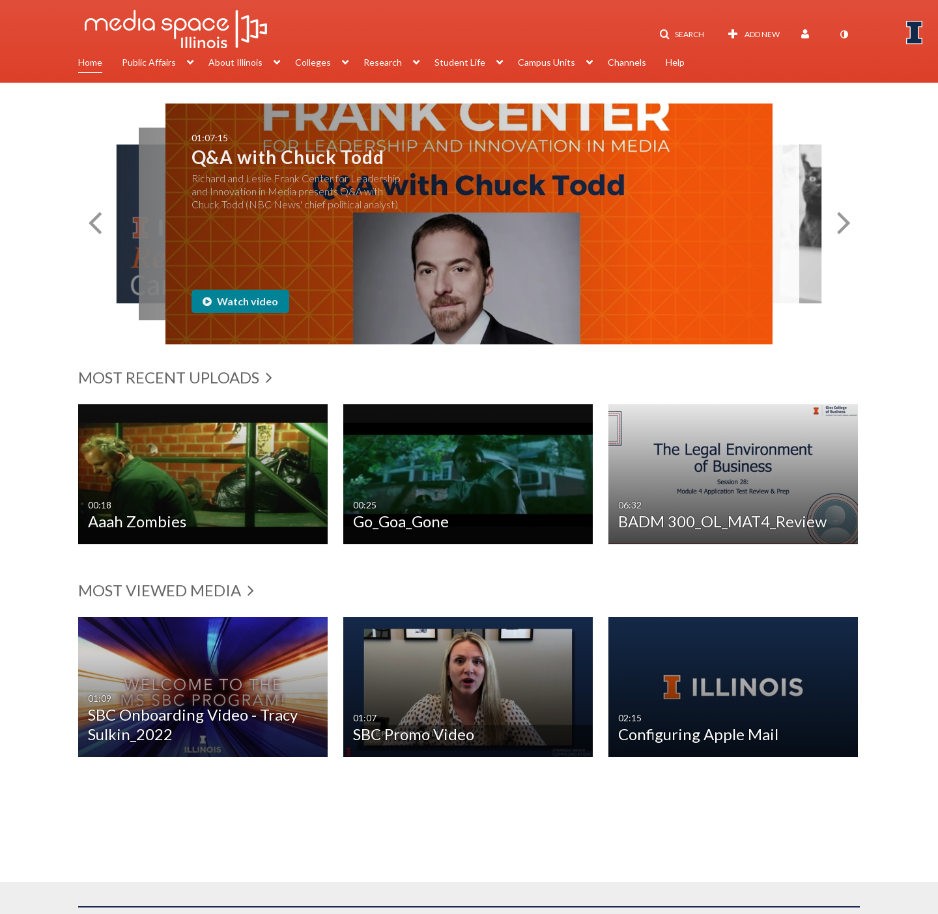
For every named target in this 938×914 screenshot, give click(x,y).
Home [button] (90, 62)
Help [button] (675, 62)
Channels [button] (627, 62)
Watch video (240, 301)
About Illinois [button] (235, 62)
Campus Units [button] (546, 62)
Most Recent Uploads (175, 377)
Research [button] (382, 62)
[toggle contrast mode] (843, 34)
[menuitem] (100, 64)
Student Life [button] (459, 62)
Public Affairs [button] (149, 62)
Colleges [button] (313, 62)
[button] (682, 34)
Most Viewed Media (166, 590)
